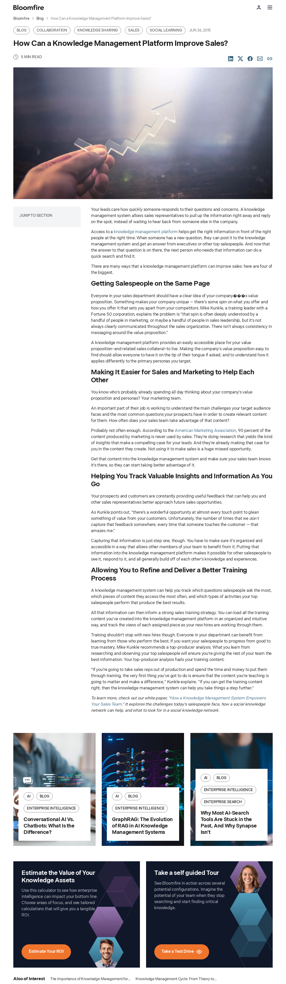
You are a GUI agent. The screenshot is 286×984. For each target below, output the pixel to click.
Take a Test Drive (181, 952)
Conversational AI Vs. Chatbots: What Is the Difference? (49, 825)
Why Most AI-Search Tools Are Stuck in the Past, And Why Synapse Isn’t (229, 822)
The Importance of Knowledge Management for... (90, 979)
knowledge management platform (146, 232)
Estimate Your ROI (46, 951)
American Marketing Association (205, 430)
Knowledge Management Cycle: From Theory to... (176, 979)
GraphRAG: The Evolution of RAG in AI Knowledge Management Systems (142, 825)
